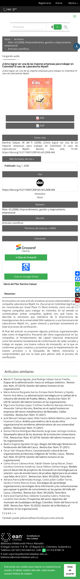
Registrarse (45, 3)
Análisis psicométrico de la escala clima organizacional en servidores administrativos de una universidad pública (39, 424)
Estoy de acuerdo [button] (70, 570)
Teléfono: (6, 550)
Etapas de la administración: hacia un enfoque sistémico (34, 382)
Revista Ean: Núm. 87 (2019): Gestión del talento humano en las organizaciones (39, 386)
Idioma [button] (73, 3)
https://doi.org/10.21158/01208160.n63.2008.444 (28, 189)
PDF (40, 118)
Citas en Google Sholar (26, 276)
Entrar (59, 3)
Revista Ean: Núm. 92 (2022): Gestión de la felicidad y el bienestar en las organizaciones (37, 507)
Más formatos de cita (21, 159)
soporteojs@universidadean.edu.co (28, 554)
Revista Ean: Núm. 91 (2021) (31, 414)
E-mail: (5, 554)
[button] (76, 46)
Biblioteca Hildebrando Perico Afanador (22, 543)
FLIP (40, 125)
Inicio (7, 39)
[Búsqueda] (29, 27)
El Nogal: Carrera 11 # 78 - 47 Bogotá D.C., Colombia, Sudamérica (36, 546)
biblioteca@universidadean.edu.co (19, 557)
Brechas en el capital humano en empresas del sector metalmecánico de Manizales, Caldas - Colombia (36, 411)
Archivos (19, 39)
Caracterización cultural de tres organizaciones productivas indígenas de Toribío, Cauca (35, 452)
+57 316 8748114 (55, 550)
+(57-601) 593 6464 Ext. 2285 (26, 550)
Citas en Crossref (26, 257)
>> (14, 513)
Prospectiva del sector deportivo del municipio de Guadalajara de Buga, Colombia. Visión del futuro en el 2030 (41, 502)
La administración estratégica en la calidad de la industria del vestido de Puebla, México (40, 397)
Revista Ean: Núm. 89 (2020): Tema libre (50, 476)
